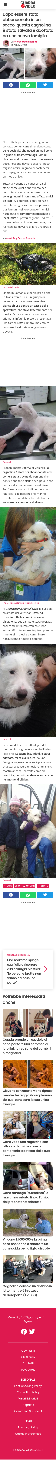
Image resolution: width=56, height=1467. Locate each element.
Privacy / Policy (28, 1427)
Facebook (7, 462)
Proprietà (28, 1405)
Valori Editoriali (28, 1398)
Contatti (28, 1363)
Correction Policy (28, 1392)
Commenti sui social (28, 1411)
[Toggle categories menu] (5, 4)
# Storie (42, 886)
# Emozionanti (25, 886)
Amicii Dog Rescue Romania (20, 238)
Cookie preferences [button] (28, 1434)
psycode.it (28, 1369)
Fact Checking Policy (28, 1386)
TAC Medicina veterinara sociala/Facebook (21, 602)
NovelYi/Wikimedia (11, 287)
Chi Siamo (28, 1357)
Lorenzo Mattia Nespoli (25, 41)
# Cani (7, 886)
